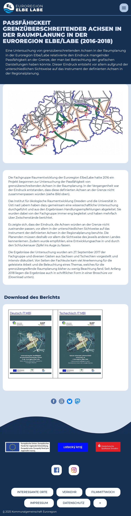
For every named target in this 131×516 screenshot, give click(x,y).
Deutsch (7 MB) (20, 313)
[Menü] (124, 7)
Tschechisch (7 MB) (72, 313)
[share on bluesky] (69, 401)
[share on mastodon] (77, 401)
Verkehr (69, 492)
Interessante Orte (32, 492)
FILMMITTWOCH (103, 492)
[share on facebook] (53, 401)
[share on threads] (61, 401)
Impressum (39, 503)
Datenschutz (73, 503)
